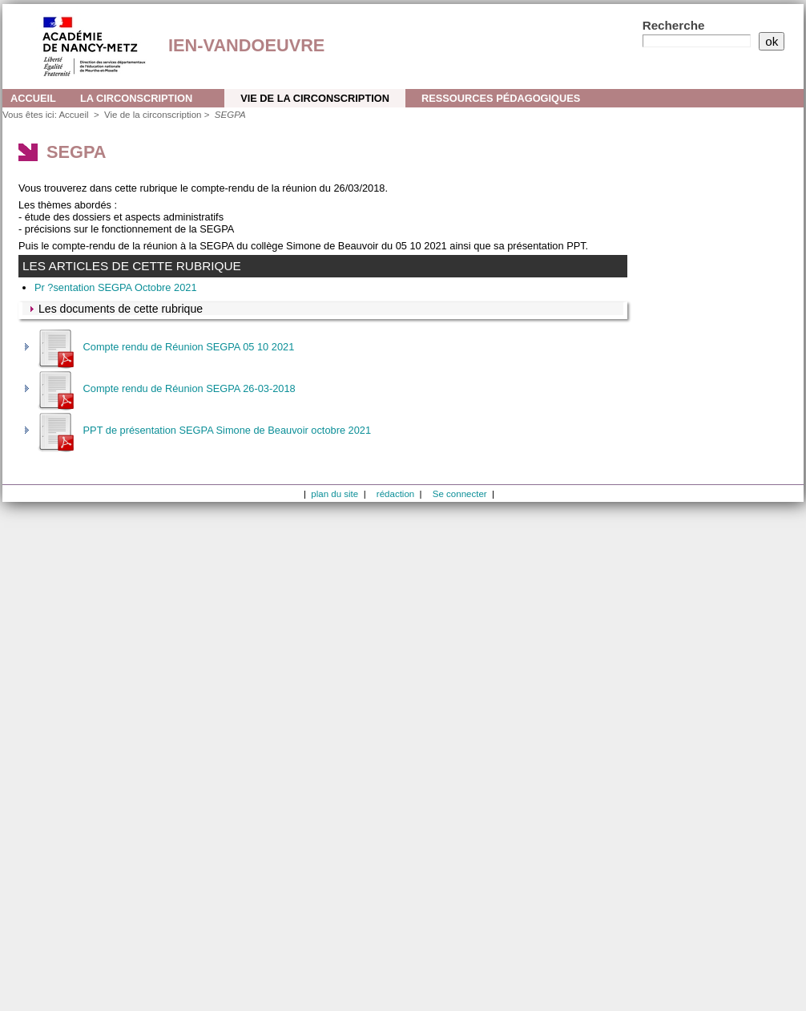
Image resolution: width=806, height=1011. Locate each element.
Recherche (674, 25)
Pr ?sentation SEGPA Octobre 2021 (115, 287)
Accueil (33, 98)
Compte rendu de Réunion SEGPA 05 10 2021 (164, 347)
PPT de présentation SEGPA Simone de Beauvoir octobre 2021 (202, 430)
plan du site (334, 494)
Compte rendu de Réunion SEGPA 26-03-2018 (165, 388)
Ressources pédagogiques (500, 98)
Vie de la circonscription (314, 98)
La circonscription (136, 98)
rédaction (395, 494)
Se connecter (460, 494)
